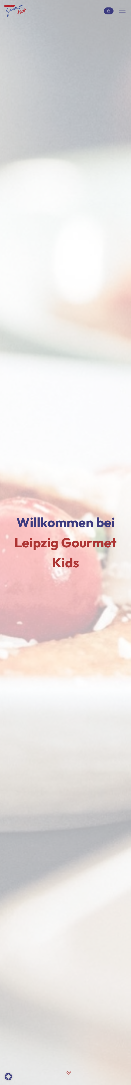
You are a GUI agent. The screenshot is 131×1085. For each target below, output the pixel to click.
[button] (8, 1076)
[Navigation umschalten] (122, 11)
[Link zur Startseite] (15, 11)
